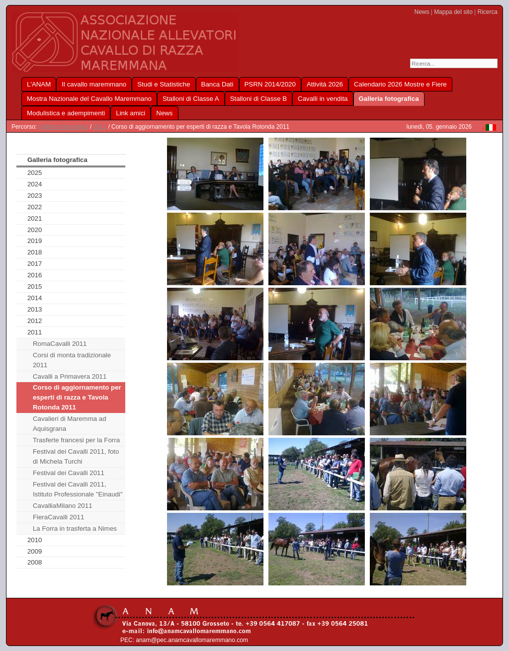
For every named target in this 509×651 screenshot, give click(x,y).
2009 (34, 551)
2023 (34, 195)
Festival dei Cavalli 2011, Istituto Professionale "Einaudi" (78, 489)
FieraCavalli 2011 (58, 517)
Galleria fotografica (63, 126)
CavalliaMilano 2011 (62, 505)
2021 (34, 218)
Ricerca (488, 11)
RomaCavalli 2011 (60, 343)
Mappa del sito (453, 11)
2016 (34, 275)
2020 (34, 230)
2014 (34, 298)
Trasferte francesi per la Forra (76, 440)
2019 (34, 240)
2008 (34, 562)
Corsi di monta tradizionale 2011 (72, 360)
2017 (34, 263)
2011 (100, 126)
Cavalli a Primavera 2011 (69, 376)
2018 (34, 252)
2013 (34, 309)
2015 (34, 286)
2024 (34, 184)
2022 (34, 207)
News (422, 11)
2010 (34, 540)
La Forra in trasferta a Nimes (75, 528)
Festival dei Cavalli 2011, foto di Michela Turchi (76, 456)
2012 (34, 321)
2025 (34, 172)
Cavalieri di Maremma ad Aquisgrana (69, 423)
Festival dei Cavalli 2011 (68, 473)
